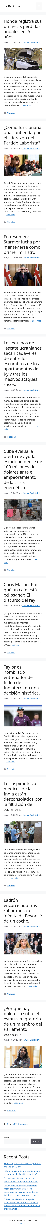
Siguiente (24, 1123)
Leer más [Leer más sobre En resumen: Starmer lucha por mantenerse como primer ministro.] (36, 320)
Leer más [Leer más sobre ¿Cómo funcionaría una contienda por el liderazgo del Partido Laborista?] (10, 214)
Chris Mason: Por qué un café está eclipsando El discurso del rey (21, 592)
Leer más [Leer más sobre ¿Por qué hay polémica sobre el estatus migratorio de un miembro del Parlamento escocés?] (18, 1102)
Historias (11, 436)
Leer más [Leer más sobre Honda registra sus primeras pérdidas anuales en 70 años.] (26, 105)
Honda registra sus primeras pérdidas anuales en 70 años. (23, 29)
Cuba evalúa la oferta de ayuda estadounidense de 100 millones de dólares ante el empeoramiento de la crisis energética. (23, 469)
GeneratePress (23, 1223)
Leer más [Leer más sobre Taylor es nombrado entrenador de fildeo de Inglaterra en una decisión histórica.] (10, 761)
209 (15, 1123)
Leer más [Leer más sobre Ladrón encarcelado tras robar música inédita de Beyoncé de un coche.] (32, 986)
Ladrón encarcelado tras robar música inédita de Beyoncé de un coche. (23, 910)
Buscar (7, 1136)
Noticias (11, 112)
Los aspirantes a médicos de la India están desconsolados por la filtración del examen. (23, 796)
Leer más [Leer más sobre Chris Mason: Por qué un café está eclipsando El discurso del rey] (16, 644)
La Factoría (12, 6)
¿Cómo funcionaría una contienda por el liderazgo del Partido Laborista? (22, 135)
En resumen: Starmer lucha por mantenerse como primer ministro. (22, 244)
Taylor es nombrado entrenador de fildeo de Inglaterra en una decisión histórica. (22, 680)
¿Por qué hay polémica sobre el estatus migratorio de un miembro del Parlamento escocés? (23, 1021)
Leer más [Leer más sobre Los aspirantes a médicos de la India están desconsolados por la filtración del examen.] (13, 878)
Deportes (11, 769)
